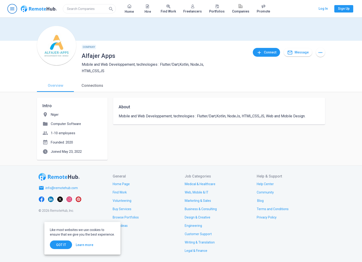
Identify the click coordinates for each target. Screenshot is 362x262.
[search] (89, 9)
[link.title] (121, 184)
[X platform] (60, 199)
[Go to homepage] (39, 8)
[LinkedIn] (50, 199)
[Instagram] (69, 199)
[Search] (111, 8)
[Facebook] (41, 199)
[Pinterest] (78, 199)
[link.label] (265, 184)
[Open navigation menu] (12, 9)
